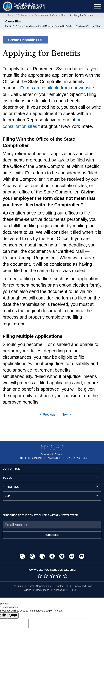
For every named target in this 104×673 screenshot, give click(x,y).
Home (10, 15)
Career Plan (59, 15)
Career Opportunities (39, 586)
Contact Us (62, 586)
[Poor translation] (13, 615)
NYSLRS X (54, 458)
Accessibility (60, 590)
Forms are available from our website (57, 87)
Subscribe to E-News (52, 454)
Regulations (42, 590)
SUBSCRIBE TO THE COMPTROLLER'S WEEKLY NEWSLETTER (40, 515)
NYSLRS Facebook (30, 458)
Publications (41, 15)
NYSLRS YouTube (76, 458)
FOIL (75, 590)
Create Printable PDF (25, 40)
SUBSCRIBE (52, 535)
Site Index (17, 586)
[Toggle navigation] (97, 6)
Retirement (24, 15)
